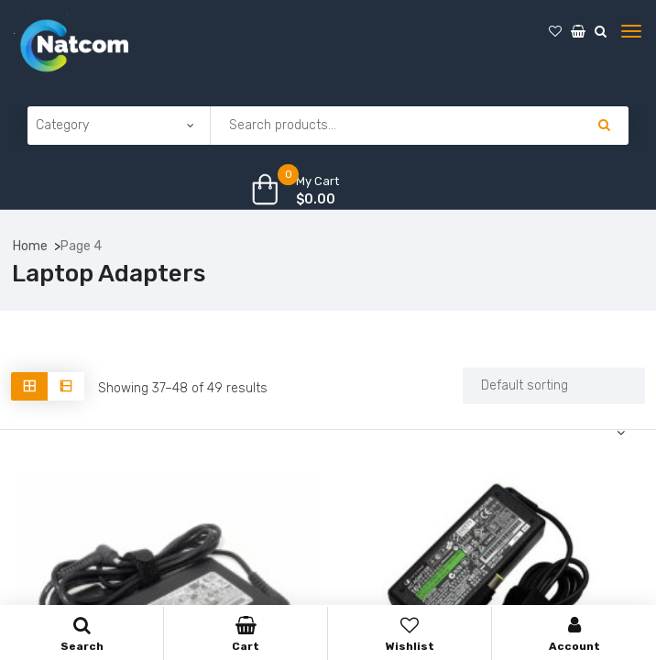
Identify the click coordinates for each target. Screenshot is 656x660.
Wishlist (409, 634)
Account (574, 634)
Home (30, 246)
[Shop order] (554, 386)
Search (81, 634)
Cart (245, 634)
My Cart (317, 181)
